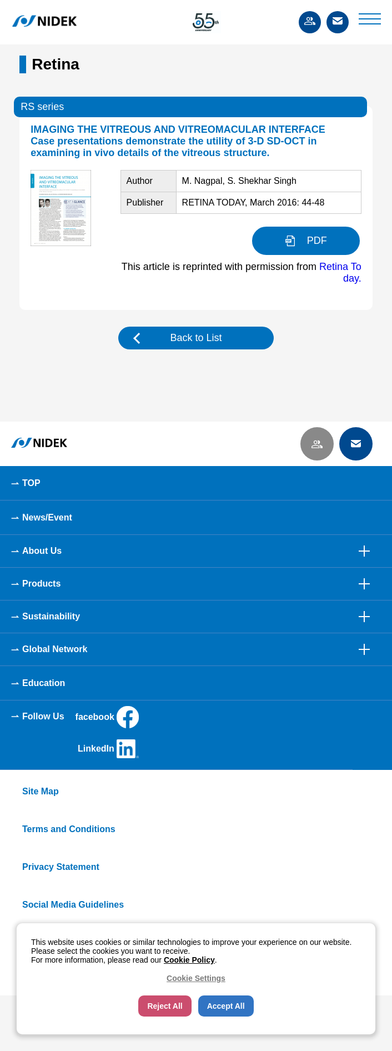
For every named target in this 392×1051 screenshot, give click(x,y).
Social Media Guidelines (73, 904)
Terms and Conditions (68, 829)
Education (43, 683)
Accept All (226, 1006)
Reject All (164, 1006)
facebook (107, 717)
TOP (31, 483)
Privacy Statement (60, 867)
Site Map (40, 791)
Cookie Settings (196, 978)
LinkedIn (108, 748)
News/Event (47, 517)
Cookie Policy (189, 959)
